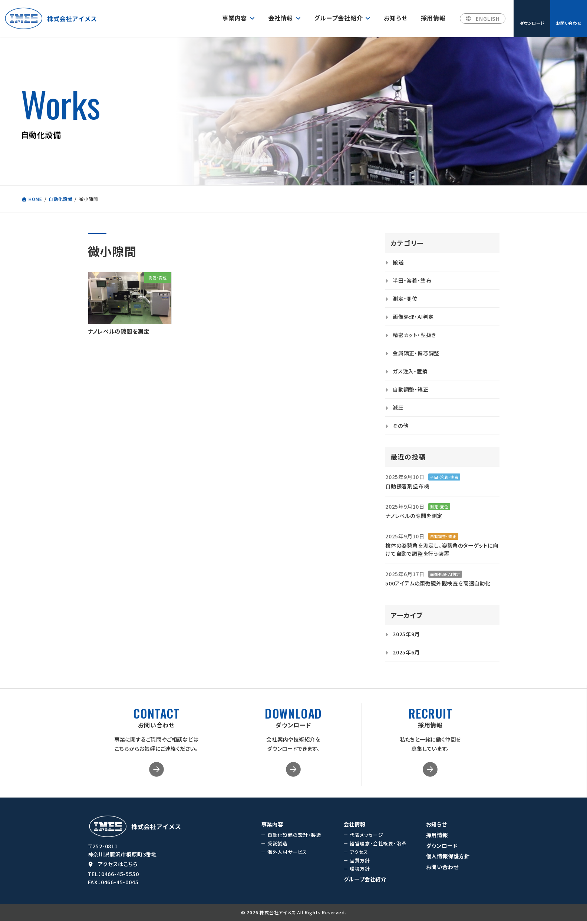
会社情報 (355, 824)
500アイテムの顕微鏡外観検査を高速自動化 (438, 583)
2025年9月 (406, 634)
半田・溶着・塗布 (412, 280)
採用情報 (437, 835)
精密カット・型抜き (414, 335)
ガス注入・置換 (410, 371)
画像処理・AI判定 (413, 316)
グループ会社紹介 (365, 879)
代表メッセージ (366, 835)
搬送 (398, 262)
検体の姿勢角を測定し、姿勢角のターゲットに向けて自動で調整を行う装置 (441, 549)
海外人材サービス (287, 852)
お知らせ (436, 824)
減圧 (398, 407)
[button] (482, 18)
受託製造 (277, 843)
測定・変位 (405, 298)
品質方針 (360, 860)
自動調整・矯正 (411, 389)
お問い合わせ (442, 867)
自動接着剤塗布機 (407, 486)
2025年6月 (406, 652)
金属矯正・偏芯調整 (416, 353)
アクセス (359, 852)
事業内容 (272, 824)
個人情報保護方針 (448, 856)
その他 (400, 425)
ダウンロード (442, 845)
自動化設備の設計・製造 (294, 835)
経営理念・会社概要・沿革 (378, 843)
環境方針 (360, 869)
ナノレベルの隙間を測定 (121, 331)
